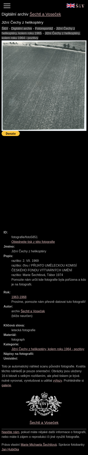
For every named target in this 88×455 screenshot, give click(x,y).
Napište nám (10, 432)
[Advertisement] (44, 181)
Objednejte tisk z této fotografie (33, 241)
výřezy (57, 380)
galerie (6, 385)
